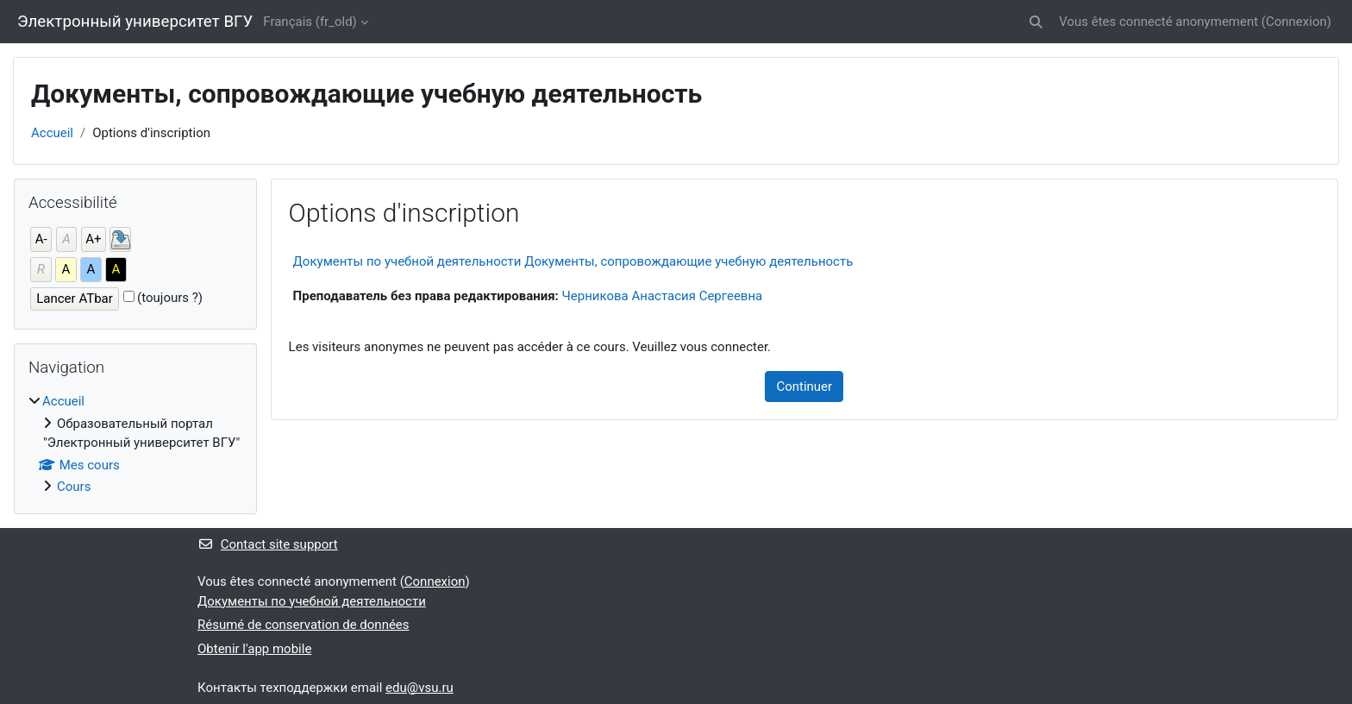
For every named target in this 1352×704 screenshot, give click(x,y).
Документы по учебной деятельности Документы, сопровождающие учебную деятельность (573, 261)
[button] (1036, 22)
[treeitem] (135, 444)
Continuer (804, 386)
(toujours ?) (170, 297)
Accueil (52, 133)
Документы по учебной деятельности (311, 601)
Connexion (1296, 21)
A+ (93, 239)
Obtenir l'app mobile (254, 649)
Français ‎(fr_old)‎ (310, 21)
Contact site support (267, 544)
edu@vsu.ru (419, 687)
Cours (74, 486)
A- (41, 239)
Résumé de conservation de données (303, 624)
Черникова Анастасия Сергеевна (662, 296)
